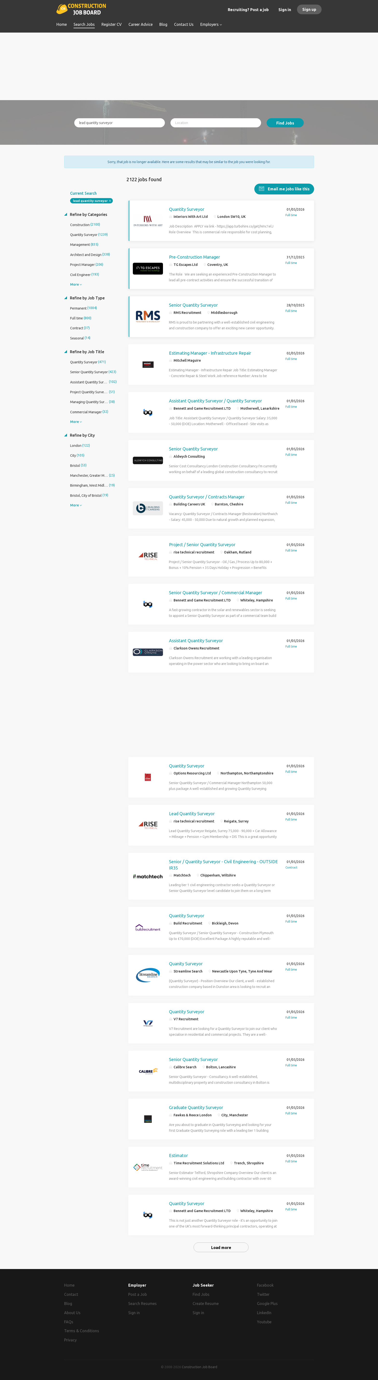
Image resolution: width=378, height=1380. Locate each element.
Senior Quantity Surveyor (193, 304)
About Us (72, 1312)
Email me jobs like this (288, 188)
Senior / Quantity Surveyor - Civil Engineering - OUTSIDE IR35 (223, 864)
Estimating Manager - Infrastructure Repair (210, 352)
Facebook (265, 1285)
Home (69, 1285)
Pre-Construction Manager (194, 256)
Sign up (309, 9)
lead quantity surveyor (90, 200)
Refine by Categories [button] (88, 214)
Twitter (263, 1294)
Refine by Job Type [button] (87, 297)
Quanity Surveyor (186, 963)
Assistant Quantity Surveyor (196, 640)
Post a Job (137, 1294)
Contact (71, 1294)
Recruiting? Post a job (248, 9)
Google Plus (267, 1303)
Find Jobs (285, 123)
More (74, 284)
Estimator (178, 1154)
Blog (68, 1303)
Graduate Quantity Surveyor (196, 1106)
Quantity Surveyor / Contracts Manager (207, 496)
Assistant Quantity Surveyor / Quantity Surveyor (215, 400)
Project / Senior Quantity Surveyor (202, 544)
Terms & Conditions (81, 1330)
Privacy (70, 1340)
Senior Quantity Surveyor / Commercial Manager (215, 592)
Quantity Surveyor (186, 208)
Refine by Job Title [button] (86, 351)
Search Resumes (142, 1303)
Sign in (284, 9)
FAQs (68, 1321)
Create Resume (206, 1303)
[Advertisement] (189, 66)
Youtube (264, 1321)
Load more (221, 1247)
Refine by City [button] (82, 435)
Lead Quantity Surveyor (192, 813)
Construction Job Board (199, 1366)
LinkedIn (264, 1312)
